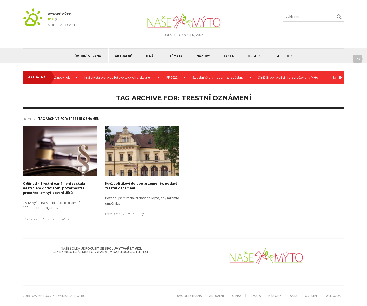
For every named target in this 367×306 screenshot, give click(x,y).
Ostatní (255, 56)
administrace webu (70, 295)
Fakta (229, 56)
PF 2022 (173, 77)
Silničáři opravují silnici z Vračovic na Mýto (290, 77)
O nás (150, 56)
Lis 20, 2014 (112, 214)
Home (27, 118)
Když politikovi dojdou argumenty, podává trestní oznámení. (141, 185)
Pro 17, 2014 (31, 218)
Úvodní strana (88, 56)
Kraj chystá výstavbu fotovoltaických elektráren (119, 77)
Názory (203, 56)
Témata (176, 56)
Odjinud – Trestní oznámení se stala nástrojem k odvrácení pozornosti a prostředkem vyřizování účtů (54, 188)
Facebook (284, 56)
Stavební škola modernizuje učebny (219, 77)
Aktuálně (123, 56)
